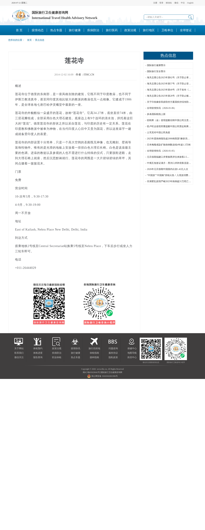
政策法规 (56, 348)
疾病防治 (56, 353)
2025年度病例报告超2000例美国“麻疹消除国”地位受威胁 (176, 138)
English (190, 3)
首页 (28, 40)
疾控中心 (132, 357)
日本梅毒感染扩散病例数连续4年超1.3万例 (168, 144)
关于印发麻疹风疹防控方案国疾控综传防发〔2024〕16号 (176, 102)
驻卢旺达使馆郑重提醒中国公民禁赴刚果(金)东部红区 (174, 126)
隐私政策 (113, 357)
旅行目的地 (94, 348)
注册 (155, 3)
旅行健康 (75, 353)
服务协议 (113, 353)
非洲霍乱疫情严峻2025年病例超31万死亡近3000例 (172, 181)
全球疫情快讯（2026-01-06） (161, 108)
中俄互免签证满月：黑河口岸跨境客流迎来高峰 (171, 163)
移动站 (169, 3)
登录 (161, 3)
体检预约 (37, 348)
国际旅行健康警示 (156, 65)
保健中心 (132, 348)
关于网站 (19, 348)
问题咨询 (113, 348)
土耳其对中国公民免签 (158, 132)
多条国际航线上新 (156, 114)
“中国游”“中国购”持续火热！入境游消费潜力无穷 (172, 175)
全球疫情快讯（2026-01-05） (161, 151)
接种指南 (94, 357)
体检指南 (94, 353)
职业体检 (56, 357)
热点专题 (75, 357)
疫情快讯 (75, 348)
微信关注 (19, 357)
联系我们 (19, 353)
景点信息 (39, 40)
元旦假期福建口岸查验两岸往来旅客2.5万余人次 (171, 157)
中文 (183, 3)
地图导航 (132, 353)
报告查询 (37, 357)
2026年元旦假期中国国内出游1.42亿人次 (167, 169)
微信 (176, 3)
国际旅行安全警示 (156, 71)
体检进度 (37, 353)
